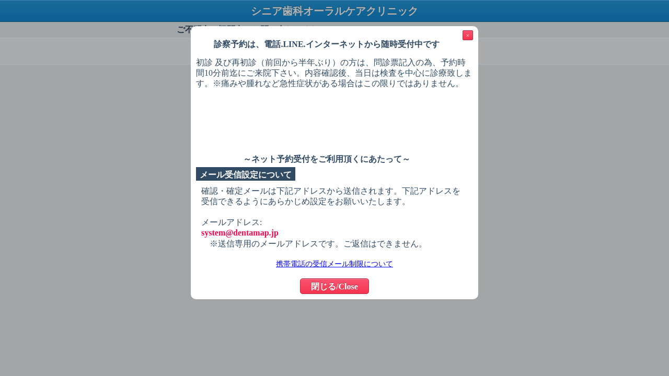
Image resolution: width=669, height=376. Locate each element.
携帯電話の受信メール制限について (334, 264)
